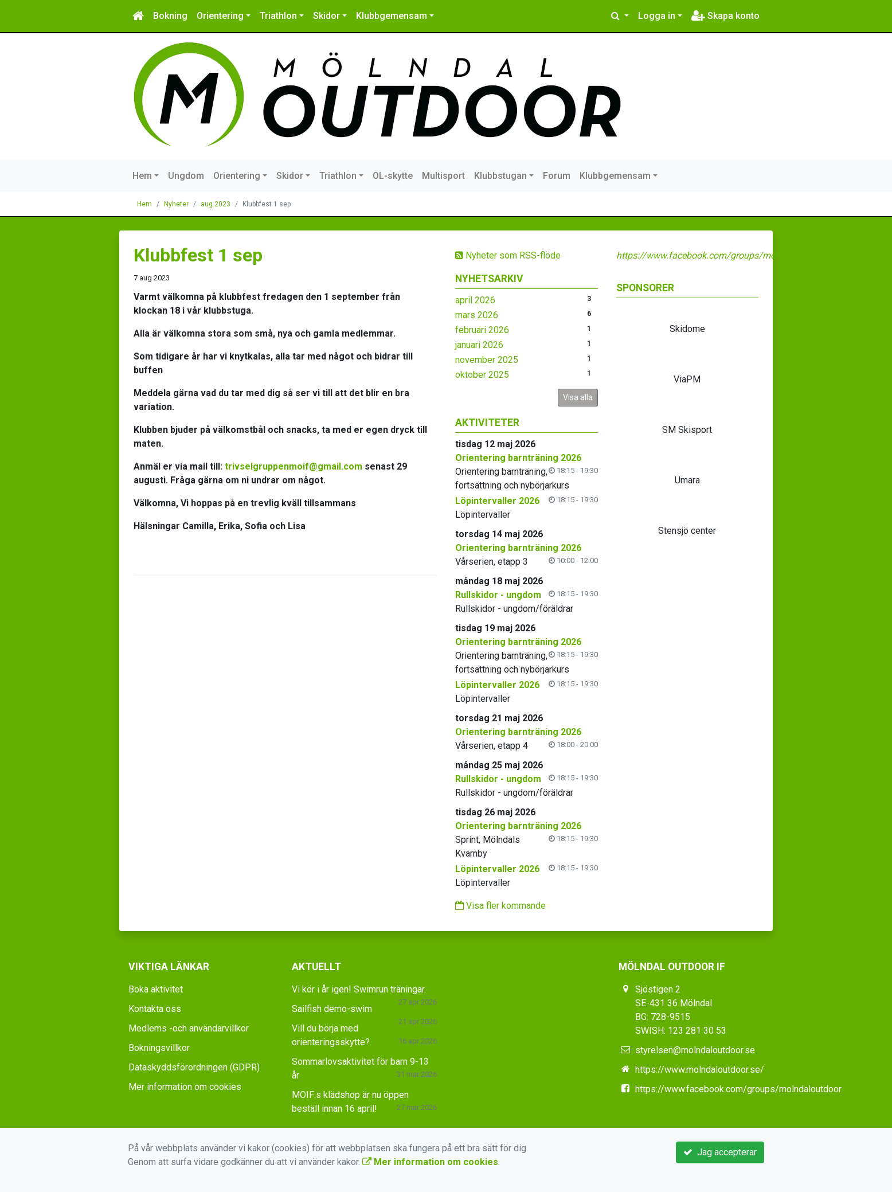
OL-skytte (393, 175)
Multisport (443, 175)
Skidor (326, 15)
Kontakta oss (154, 1008)
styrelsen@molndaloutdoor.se (695, 1050)
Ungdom (186, 175)
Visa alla (578, 397)
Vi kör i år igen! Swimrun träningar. (359, 989)
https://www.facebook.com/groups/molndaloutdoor (721, 255)
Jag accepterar (720, 1152)
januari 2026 (479, 344)
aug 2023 (215, 204)
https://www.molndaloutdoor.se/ (699, 1069)
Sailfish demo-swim (332, 1008)
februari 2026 (482, 330)
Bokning (170, 15)
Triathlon (278, 15)
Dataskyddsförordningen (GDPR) (194, 1067)
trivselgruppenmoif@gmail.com (293, 466)
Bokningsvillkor (159, 1047)
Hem (142, 175)
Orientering (220, 15)
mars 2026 (476, 315)
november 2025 (486, 359)
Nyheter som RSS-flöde (508, 255)
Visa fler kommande (500, 905)
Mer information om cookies (184, 1086)
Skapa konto (725, 15)
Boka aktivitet (155, 989)
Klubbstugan (500, 175)
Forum (556, 175)
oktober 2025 (482, 374)
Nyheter (176, 204)
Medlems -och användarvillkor (188, 1028)
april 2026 (475, 300)
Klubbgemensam (391, 15)
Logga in (656, 15)
